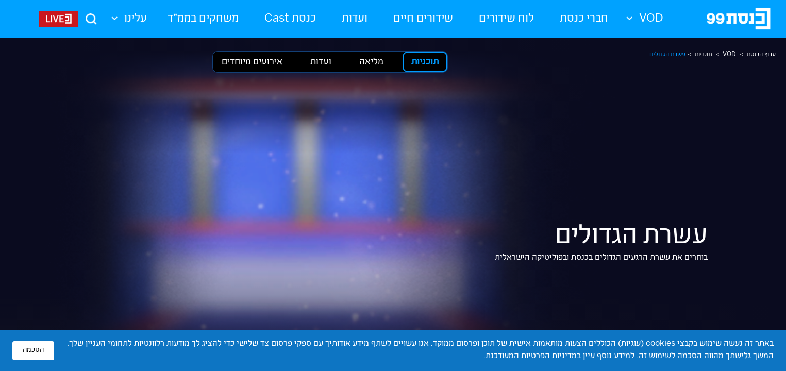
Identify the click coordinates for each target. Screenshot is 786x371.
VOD (729, 54)
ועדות (354, 19)
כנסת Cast (290, 19)
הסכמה (33, 350)
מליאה (371, 62)
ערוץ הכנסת (761, 54)
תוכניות (703, 54)
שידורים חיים (423, 19)
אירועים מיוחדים (252, 62)
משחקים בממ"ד (203, 19)
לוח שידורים (506, 19)
